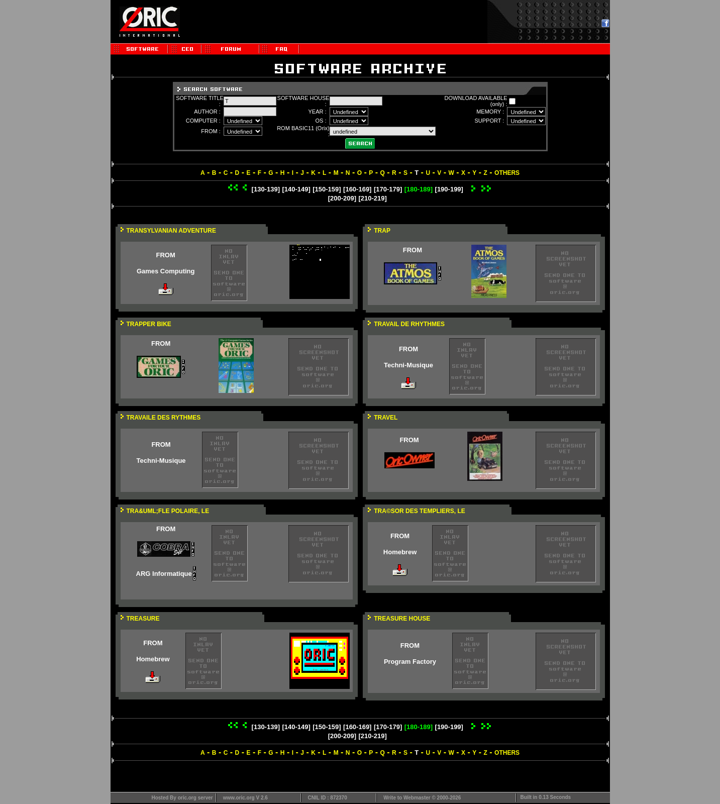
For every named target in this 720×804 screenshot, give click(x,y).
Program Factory (410, 661)
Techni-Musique (408, 365)
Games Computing (166, 271)
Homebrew (400, 552)
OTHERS (507, 172)
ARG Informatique (164, 573)
